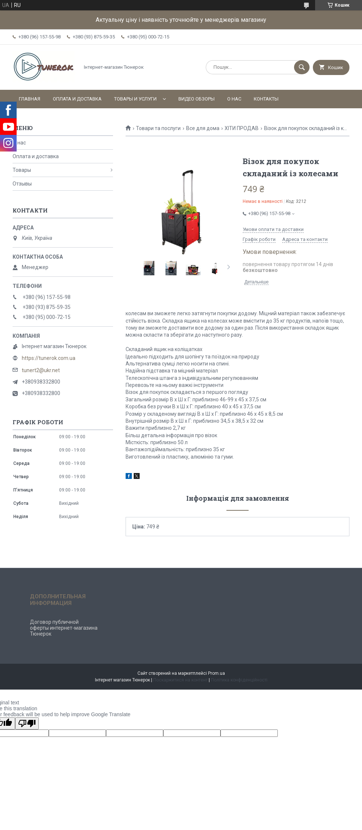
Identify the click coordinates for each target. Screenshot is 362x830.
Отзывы (22, 184)
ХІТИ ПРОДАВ (242, 128)
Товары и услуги (135, 99)
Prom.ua (216, 673)
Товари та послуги (158, 128)
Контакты (266, 99)
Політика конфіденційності (239, 680)
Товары (22, 170)
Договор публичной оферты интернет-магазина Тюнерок (64, 628)
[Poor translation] (27, 723)
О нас (234, 99)
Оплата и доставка (77, 99)
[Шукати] (302, 67)
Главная (29, 99)
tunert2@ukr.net (41, 370)
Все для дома (202, 128)
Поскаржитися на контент (180, 680)
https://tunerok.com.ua (48, 358)
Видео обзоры (196, 99)
